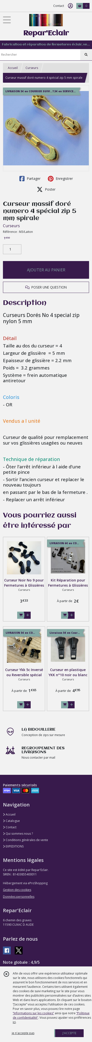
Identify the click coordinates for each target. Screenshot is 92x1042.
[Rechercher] (86, 54)
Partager (29, 179)
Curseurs (32, 68)
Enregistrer (60, 179)
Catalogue (11, 821)
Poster (46, 189)
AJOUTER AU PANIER (46, 270)
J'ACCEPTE (69, 1033)
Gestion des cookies (17, 890)
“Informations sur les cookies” (33, 1013)
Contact (58, 6)
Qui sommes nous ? (18, 833)
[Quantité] (12, 249)
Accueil (13, 68)
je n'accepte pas (23, 1033)
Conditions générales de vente (25, 840)
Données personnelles (18, 897)
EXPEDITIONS (13, 846)
